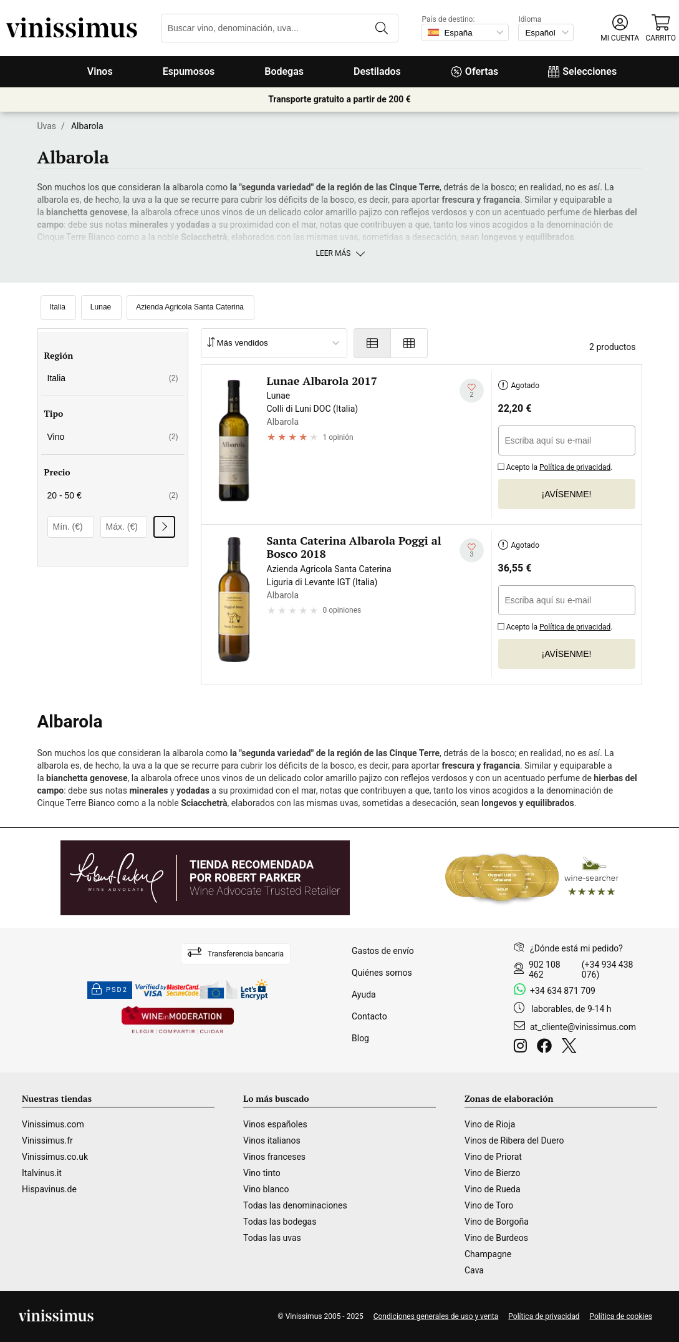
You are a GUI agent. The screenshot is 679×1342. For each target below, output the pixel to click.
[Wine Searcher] (532, 877)
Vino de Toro (489, 1205)
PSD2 (110, 990)
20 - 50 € (112, 495)
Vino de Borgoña (497, 1222)
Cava (474, 1270)
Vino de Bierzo (492, 1173)
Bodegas (284, 71)
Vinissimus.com (53, 1124)
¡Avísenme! (567, 494)
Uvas (47, 126)
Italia (57, 307)
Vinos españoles (275, 1124)
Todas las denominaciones (295, 1205)
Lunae (100, 307)
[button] (619, 28)
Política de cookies (621, 1316)
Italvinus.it (42, 1173)
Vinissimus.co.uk (55, 1157)
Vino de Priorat (493, 1157)
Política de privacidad (574, 467)
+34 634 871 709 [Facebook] (562, 991)
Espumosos (189, 71)
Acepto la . (555, 466)
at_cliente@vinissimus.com (583, 1027)
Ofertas (474, 71)
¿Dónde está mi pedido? (576, 948)
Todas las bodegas (279, 1222)
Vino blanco (266, 1189)
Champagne (488, 1254)
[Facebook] (547, 1047)
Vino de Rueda (493, 1189)
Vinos (100, 71)
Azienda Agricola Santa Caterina (190, 307)
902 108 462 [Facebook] (545, 970)
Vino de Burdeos (496, 1238)
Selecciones (582, 71)
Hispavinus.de (49, 1189)
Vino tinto (262, 1173)
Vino (112, 437)
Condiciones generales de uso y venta (436, 1316)
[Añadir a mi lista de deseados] (472, 390)
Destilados (377, 71)
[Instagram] (523, 1047)
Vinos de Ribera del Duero (514, 1140)
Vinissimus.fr (47, 1140)
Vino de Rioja (490, 1124)
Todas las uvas (272, 1238)
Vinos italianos (272, 1140)
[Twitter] (571, 1047)
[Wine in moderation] (178, 1021)
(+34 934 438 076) (607, 970)
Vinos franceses (274, 1157)
